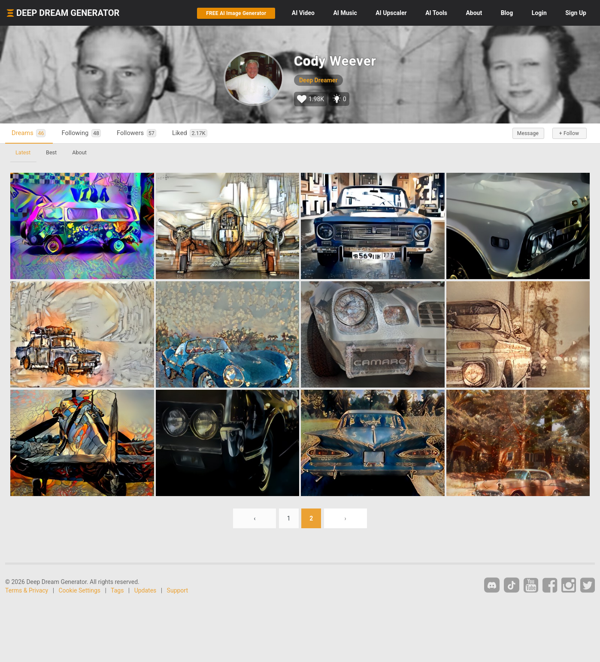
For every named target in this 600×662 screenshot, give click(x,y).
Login (539, 12)
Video (303, 12)
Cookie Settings (80, 590)
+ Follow (569, 133)
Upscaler (391, 12)
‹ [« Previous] (254, 518)
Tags (117, 590)
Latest (22, 152)
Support (177, 590)
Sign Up (575, 12)
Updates (145, 590)
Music (345, 12)
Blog (507, 12)
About (474, 12)
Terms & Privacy (26, 590)
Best (51, 152)
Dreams (28, 133)
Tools (436, 12)
